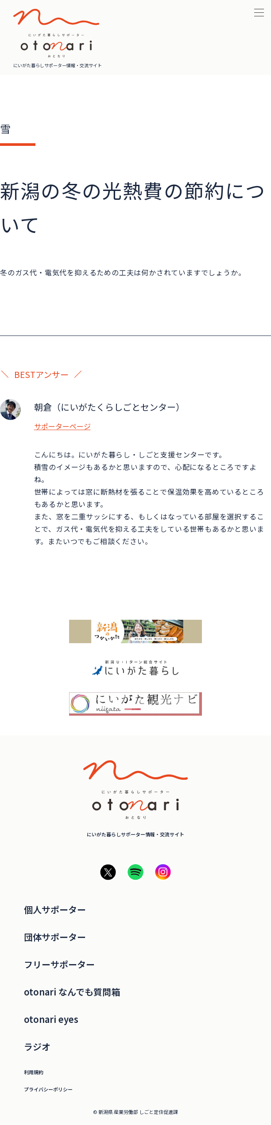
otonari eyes (51, 1019)
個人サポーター (55, 909)
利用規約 (33, 1072)
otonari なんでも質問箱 (72, 992)
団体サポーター (55, 937)
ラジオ (37, 1046)
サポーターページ (62, 426)
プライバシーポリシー (48, 1089)
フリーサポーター (59, 964)
